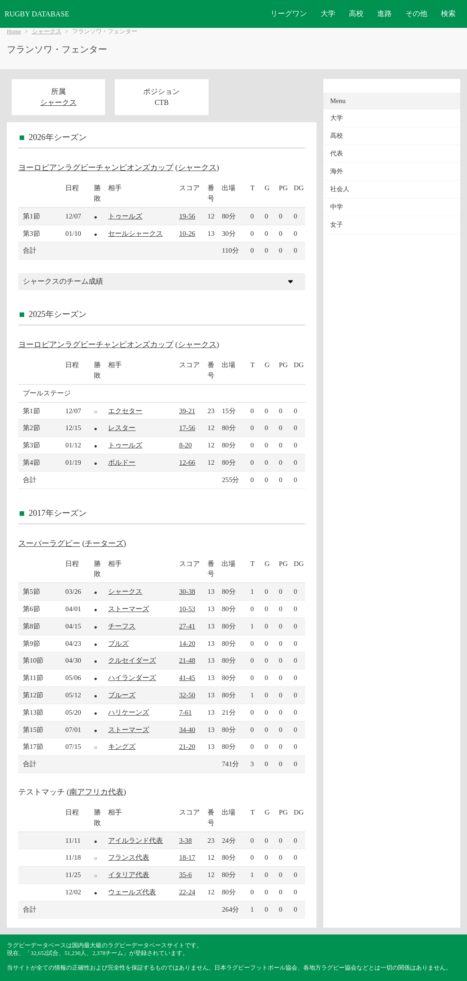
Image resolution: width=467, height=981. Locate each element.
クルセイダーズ (132, 660)
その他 (416, 13)
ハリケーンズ (128, 712)
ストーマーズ (128, 608)
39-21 (187, 411)
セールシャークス (135, 233)
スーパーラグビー (49, 543)
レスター (121, 427)
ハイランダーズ (132, 677)
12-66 (187, 462)
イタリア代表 (128, 874)
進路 (384, 13)
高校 (356, 13)
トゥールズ (125, 216)
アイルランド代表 (135, 840)
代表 (336, 153)
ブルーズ (121, 695)
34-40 (187, 729)
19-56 (187, 216)
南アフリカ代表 (96, 792)
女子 (336, 224)
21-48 (187, 660)
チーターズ (104, 543)
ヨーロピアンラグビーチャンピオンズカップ (95, 167)
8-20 (185, 445)
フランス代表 (128, 857)
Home (14, 31)
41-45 (187, 677)
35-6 (185, 874)
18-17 (187, 857)
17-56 (187, 427)
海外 (336, 171)
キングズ (121, 746)
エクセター (125, 411)
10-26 (187, 233)
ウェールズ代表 (132, 892)
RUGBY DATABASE (37, 14)
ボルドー (121, 462)
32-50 (187, 695)
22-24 (187, 892)
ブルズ (118, 643)
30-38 (187, 591)
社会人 (339, 189)
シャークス (47, 31)
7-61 (185, 712)
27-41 (187, 626)
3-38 (185, 840)
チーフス (121, 626)
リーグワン (288, 13)
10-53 (187, 608)
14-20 (187, 643)
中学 (336, 206)
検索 (448, 13)
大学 (328, 13)
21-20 (187, 746)
